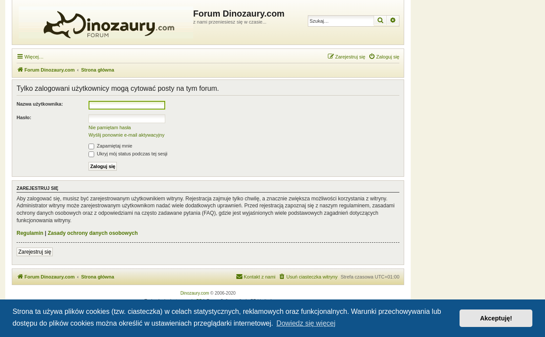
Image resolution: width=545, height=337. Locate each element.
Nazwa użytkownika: (40, 104)
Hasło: (24, 117)
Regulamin (30, 233)
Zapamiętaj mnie (110, 145)
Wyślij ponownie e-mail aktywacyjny (126, 135)
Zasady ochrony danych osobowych (93, 233)
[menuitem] (383, 57)
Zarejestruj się (34, 252)
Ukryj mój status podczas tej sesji (128, 153)
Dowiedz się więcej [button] (305, 323)
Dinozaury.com (195, 293)
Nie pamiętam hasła (110, 127)
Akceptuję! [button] (496, 318)
